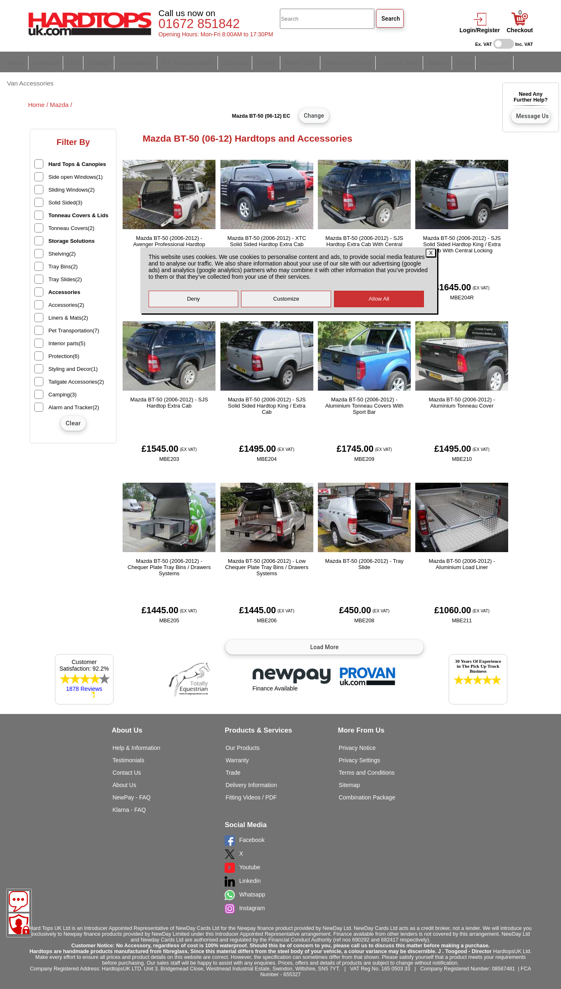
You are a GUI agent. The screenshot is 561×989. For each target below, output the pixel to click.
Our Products (242, 727)
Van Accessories (498, 61)
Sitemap (349, 764)
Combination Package (366, 776)
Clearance (456, 61)
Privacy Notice (356, 727)
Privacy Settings (359, 739)
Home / (39, 84)
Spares (403, 61)
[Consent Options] (19, 923)
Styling (245, 61)
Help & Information (136, 727)
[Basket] (519, 23)
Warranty (237, 739)
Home (14, 61)
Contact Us (126, 752)
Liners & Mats (368, 61)
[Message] (19, 901)
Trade (232, 752)
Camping (217, 61)
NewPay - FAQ (131, 776)
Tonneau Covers (321, 61)
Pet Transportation (173, 61)
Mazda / (61, 84)
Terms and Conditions (366, 752)
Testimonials (128, 739)
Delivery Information (251, 764)
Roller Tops (277, 61)
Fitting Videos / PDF (251, 776)
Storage (92, 61)
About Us (124, 764)
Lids (68, 61)
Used (427, 61)
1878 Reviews (84, 668)
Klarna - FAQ (129, 789)
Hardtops (42, 61)
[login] (479, 23)
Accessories (126, 61)
